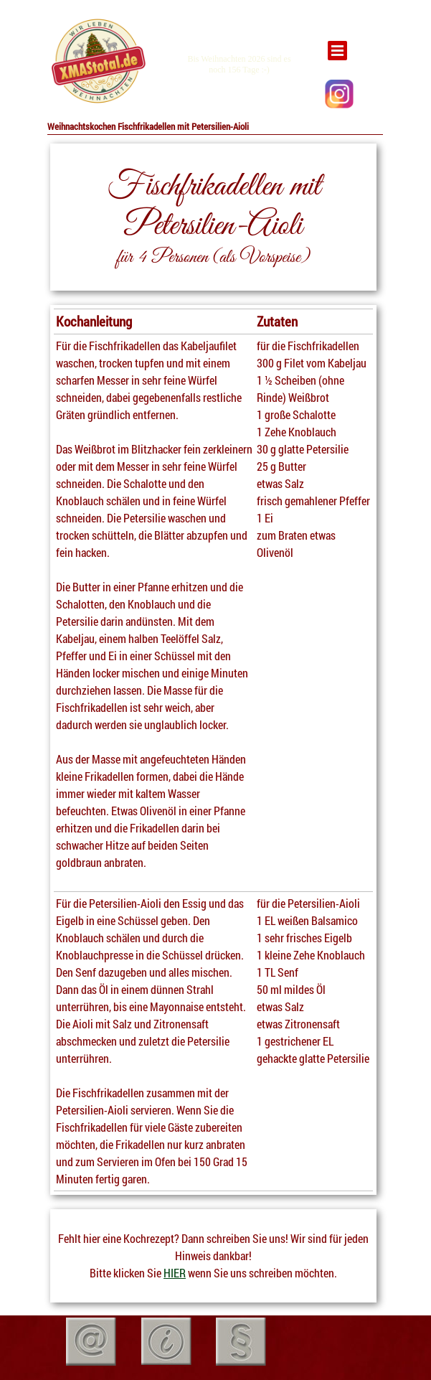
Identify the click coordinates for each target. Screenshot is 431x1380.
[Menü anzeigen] (337, 50)
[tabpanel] (97, 62)
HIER (175, 1272)
